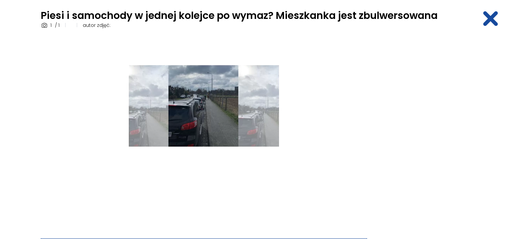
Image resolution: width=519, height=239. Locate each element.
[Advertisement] (426, 133)
